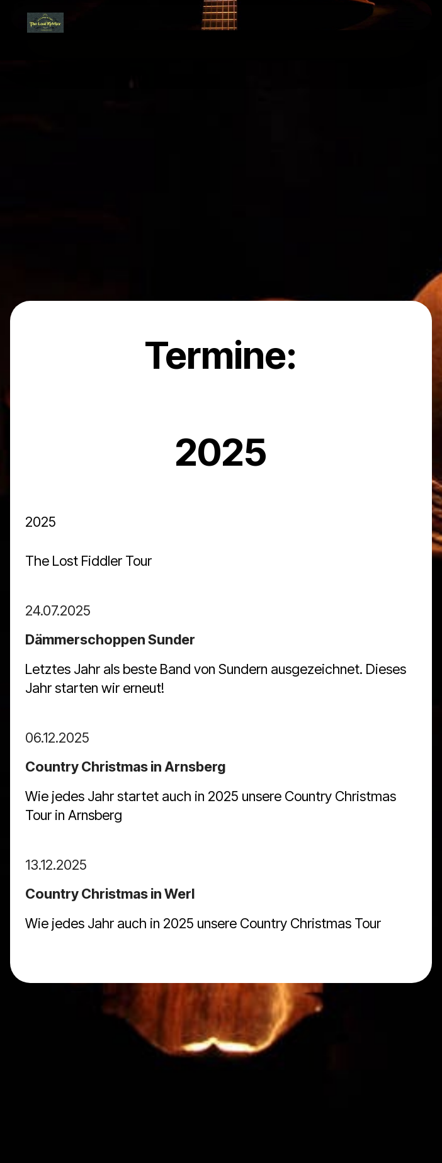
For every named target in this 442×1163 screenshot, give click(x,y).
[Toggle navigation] (406, 23)
